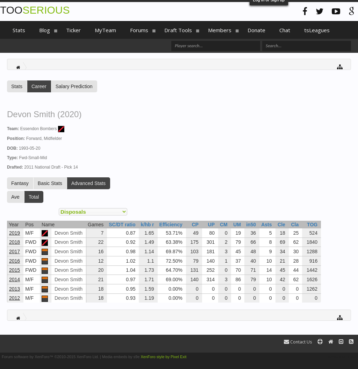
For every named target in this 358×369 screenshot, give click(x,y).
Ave (15, 197)
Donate (256, 30)
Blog (44, 30)
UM (237, 224)
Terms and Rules (341, 357)
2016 (14, 261)
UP (211, 224)
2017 (14, 251)
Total (34, 197)
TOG (312, 224)
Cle (281, 224)
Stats (16, 86)
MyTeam (105, 30)
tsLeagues (317, 30)
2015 (14, 270)
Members (219, 30)
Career (38, 86)
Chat (284, 30)
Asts (266, 224)
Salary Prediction (74, 86)
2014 (14, 279)
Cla (295, 224)
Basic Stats (50, 183)
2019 (14, 233)
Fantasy (20, 183)
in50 (251, 224)
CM (224, 224)
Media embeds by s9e (121, 357)
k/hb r (147, 224)
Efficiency (170, 224)
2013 (14, 289)
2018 (14, 242)
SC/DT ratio (122, 224)
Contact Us (298, 342)
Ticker (73, 30)
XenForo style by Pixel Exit (163, 357)
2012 (14, 298)
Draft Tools (178, 30)
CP (195, 224)
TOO (35, 10)
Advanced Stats (88, 183)
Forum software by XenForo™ (50, 357)
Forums (139, 30)
